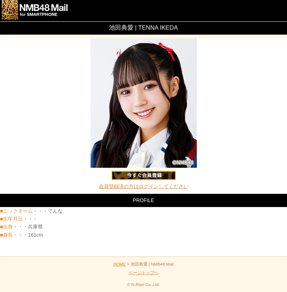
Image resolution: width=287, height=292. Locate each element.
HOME (119, 264)
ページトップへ (144, 272)
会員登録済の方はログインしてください (144, 186)
